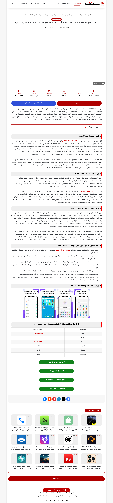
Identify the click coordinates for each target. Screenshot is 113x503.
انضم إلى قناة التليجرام (56, 490)
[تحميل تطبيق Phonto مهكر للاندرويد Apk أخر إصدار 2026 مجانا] (68, 458)
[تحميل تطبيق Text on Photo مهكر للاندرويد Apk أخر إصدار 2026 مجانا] (45, 458)
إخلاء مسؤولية (50, 496)
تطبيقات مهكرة (76, 4)
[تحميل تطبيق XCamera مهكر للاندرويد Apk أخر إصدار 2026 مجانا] (91, 458)
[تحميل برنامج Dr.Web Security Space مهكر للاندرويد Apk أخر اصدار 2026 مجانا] (45, 420)
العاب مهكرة (66, 4)
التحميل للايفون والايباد (56, 389)
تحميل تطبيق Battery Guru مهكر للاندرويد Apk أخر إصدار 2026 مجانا (21, 469)
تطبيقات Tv (44, 4)
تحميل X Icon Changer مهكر (56, 380)
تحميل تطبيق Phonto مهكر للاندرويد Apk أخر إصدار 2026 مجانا (68, 469)
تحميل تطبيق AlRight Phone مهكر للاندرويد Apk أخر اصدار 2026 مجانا (21, 430)
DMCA (43, 496)
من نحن (76, 496)
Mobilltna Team (64, 27)
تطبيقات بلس (55, 4)
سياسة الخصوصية (61, 496)
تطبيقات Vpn (35, 4)
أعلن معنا (38, 496)
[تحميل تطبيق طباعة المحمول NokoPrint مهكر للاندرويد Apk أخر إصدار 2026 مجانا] (21, 439)
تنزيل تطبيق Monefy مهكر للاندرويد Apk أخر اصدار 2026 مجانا (68, 430)
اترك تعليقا (56, 479)
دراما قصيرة (24, 4)
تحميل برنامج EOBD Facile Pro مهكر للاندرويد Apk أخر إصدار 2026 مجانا (91, 449)
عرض (85, 127)
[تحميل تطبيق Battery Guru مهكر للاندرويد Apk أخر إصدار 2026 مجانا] (21, 458)
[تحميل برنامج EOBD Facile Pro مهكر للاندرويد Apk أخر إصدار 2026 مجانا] (91, 439)
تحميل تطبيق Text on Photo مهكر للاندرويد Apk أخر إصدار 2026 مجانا (45, 469)
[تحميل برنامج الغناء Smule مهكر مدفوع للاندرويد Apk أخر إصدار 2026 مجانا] (45, 439)
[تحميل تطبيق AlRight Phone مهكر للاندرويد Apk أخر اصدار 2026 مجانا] (21, 420)
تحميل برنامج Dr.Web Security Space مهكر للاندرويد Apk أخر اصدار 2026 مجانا (45, 430)
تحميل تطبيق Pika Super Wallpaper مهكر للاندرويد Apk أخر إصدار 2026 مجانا (91, 430)
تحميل (79, 103)
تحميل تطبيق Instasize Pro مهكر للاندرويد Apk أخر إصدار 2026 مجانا (68, 449)
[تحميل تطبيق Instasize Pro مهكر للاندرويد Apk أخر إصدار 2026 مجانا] (68, 439)
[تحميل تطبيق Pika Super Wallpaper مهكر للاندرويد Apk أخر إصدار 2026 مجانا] (91, 420)
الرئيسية (88, 15)
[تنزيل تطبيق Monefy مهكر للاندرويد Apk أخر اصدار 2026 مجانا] (68, 420)
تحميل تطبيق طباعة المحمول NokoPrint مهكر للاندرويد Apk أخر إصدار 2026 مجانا (21, 449)
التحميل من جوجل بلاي (56, 362)
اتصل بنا (70, 496)
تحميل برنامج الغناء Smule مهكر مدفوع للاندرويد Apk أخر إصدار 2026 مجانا (44, 449)
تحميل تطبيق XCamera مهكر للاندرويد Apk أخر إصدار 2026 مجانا (91, 469)
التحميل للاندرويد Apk (56, 371)
